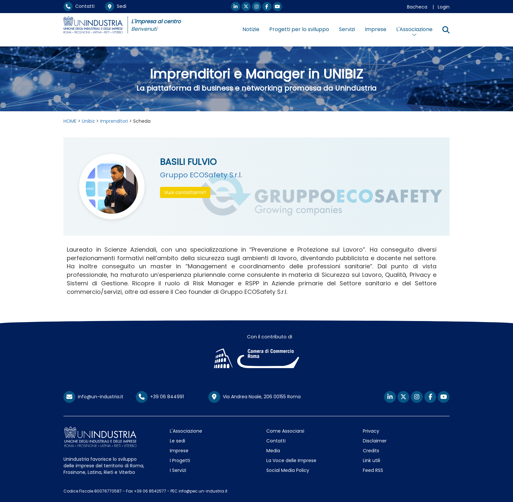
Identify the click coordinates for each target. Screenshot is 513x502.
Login (444, 7)
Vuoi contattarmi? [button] (185, 192)
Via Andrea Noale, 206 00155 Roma (254, 397)
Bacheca (417, 7)
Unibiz (88, 121)
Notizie (250, 29)
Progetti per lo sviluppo (299, 29)
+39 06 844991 (160, 396)
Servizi (347, 29)
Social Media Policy (287, 470)
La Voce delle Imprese (291, 460)
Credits (371, 450)
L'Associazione (186, 431)
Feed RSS (373, 470)
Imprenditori (114, 121)
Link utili (371, 460)
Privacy (371, 431)
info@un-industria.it (93, 396)
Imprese (375, 29)
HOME (70, 121)
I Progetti (180, 460)
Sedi (115, 6)
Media (273, 450)
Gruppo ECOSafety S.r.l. (201, 175)
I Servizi (178, 470)
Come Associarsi (285, 431)
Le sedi (177, 441)
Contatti (79, 6)
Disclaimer (375, 441)
